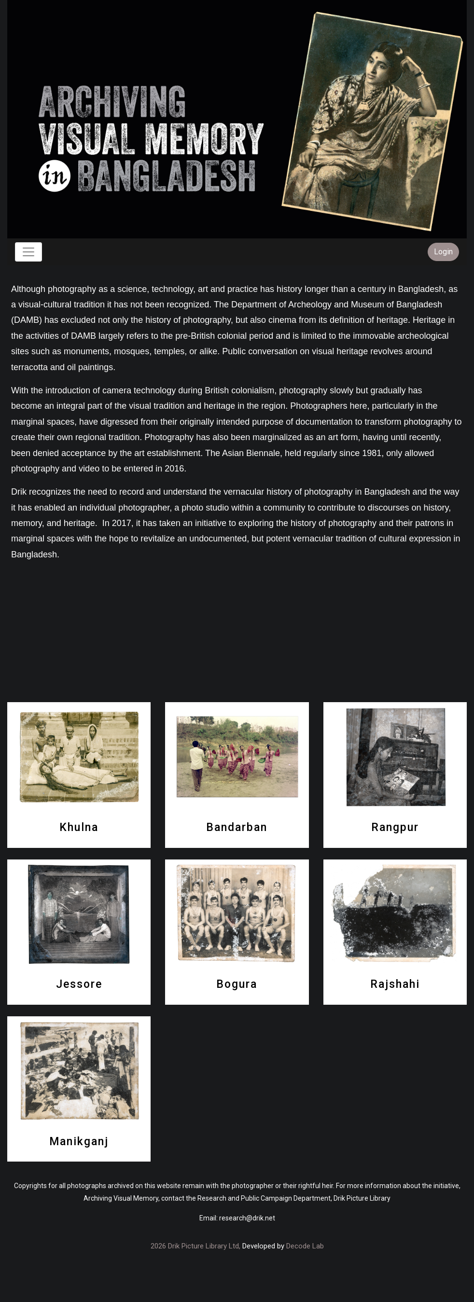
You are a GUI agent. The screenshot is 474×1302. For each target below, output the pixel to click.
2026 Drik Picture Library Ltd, (195, 1246)
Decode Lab (305, 1246)
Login (443, 251)
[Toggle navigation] (28, 252)
